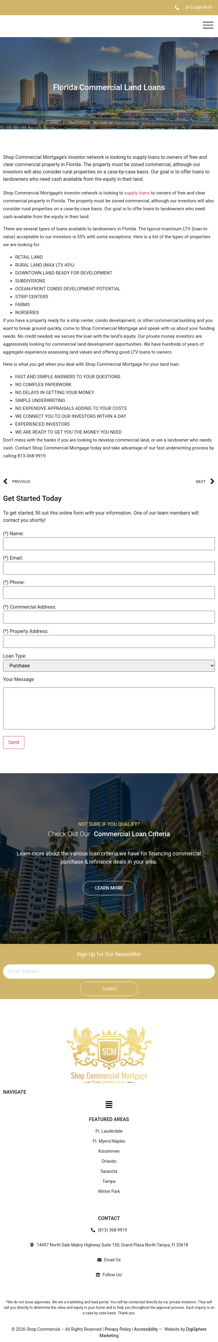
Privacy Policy (118, 1329)
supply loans (137, 193)
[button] (109, 1106)
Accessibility (146, 1329)
